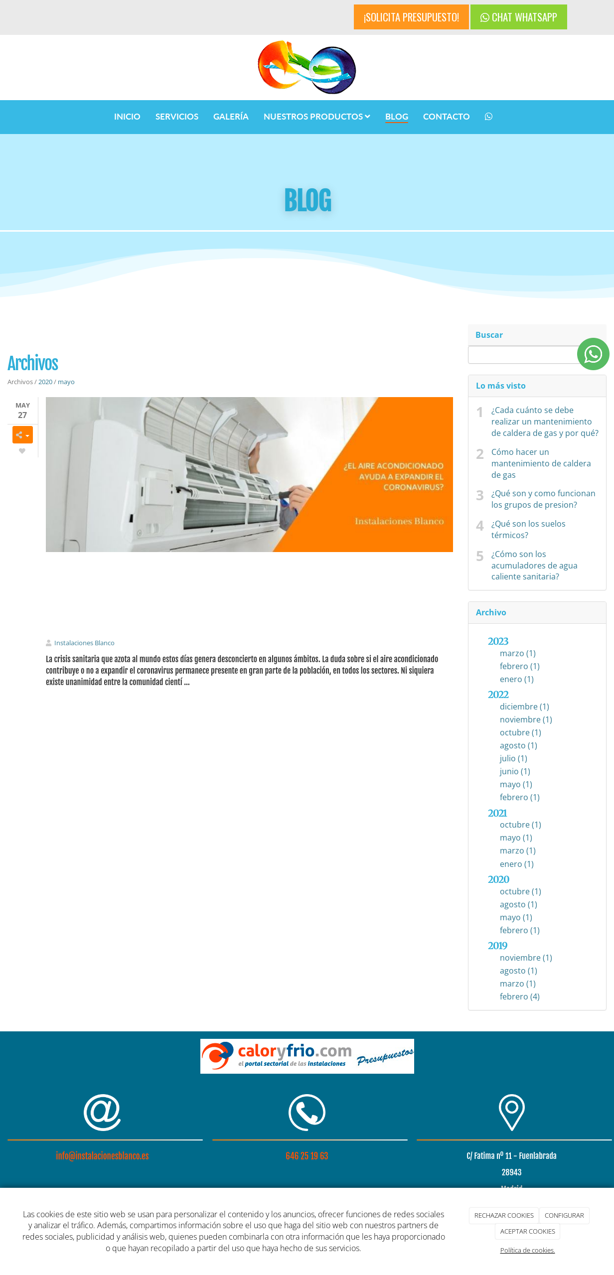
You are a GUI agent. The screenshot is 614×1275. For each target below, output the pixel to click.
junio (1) (515, 771)
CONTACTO (446, 116)
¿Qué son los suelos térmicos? (528, 529)
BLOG (396, 116)
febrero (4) (520, 996)
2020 (45, 381)
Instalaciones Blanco (84, 642)
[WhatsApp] (488, 117)
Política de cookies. (527, 1250)
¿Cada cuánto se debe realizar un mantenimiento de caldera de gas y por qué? (545, 421)
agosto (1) (518, 745)
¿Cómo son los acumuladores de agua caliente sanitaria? (534, 565)
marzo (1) (518, 653)
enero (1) (517, 679)
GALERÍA (231, 116)
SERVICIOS (176, 116)
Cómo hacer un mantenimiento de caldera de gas (541, 463)
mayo (66, 381)
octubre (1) (520, 732)
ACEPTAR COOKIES (527, 1231)
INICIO (127, 116)
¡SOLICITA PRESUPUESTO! (411, 16)
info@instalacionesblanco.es (102, 1156)
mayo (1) (516, 784)
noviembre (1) (526, 719)
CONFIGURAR (564, 1215)
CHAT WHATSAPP (518, 16)
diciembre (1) (524, 706)
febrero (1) (520, 666)
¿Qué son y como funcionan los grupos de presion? (543, 499)
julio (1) (513, 758)
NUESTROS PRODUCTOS (317, 116)
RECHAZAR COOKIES (504, 1215)
